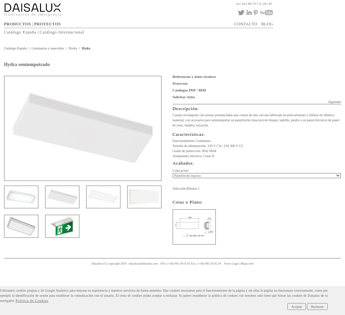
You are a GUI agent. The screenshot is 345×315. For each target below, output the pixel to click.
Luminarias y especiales (48, 48)
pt (265, 3)
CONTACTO (245, 24)
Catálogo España (20, 32)
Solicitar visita (184, 97)
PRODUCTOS (17, 24)
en (244, 3)
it (260, 3)
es (238, 3)
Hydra (73, 48)
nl (270, 3)
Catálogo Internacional (62, 32)
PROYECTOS (47, 24)
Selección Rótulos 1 (186, 188)
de (250, 3)
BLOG (267, 24)
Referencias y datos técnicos (194, 77)
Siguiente (334, 102)
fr (255, 3)
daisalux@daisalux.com (143, 263)
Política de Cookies (32, 300)
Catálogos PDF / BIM (189, 90)
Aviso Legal (231, 263)
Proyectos (180, 83)
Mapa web (247, 263)
